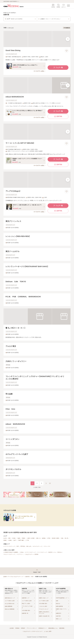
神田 (9, 538)
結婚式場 (27, 576)
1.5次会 (21, 552)
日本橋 (13, 538)
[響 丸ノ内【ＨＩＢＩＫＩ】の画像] (37, 316)
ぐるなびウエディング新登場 (31, 554)
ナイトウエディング (42, 552)
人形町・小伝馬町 (31, 538)
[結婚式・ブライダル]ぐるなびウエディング (13, 576)
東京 (32, 576)
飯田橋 (43, 538)
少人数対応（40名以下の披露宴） (10, 552)
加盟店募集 (61, 628)
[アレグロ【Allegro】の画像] (37, 180)
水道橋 (9, 540)
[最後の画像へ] (68, 39)
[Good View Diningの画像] (37, 39)
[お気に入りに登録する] (66, 51)
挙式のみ (59, 552)
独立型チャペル (52, 552)
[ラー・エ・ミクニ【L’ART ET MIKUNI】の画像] (37, 132)
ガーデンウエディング (30, 552)
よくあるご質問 (47, 631)
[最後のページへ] (50, 483)
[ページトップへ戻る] (37, 571)
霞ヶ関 (66, 538)
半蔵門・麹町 (21, 540)
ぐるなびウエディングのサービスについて (32, 631)
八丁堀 (27, 540)
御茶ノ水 (38, 538)
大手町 (48, 538)
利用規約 (17, 628)
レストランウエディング (9, 546)
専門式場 (22, 546)
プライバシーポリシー (32, 628)
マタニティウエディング (9, 554)
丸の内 (5, 538)
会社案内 (12, 628)
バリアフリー (20, 554)
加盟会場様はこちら (53, 628)
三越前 (18, 538)
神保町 (5, 540)
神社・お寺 (28, 546)
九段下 (14, 540)
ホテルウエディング (37, 546)
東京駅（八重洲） (55, 538)
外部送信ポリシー (42, 628)
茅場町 (23, 538)
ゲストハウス (47, 546)
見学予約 (58, 116)
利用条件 (23, 628)
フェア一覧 (58, 68)
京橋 (62, 538)
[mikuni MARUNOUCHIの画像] (37, 85)
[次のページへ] (46, 483)
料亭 (18, 546)
